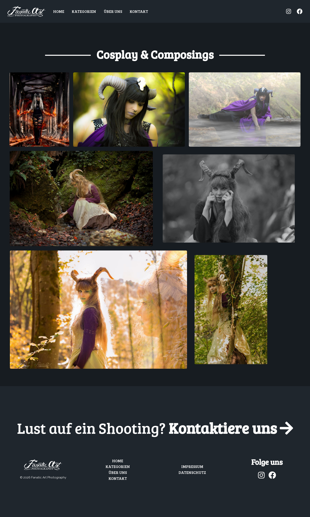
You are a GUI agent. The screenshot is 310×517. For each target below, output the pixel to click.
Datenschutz (192, 472)
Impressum (192, 466)
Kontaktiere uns (155, 427)
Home (58, 11)
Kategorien (84, 11)
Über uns (113, 11)
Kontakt (139, 11)
